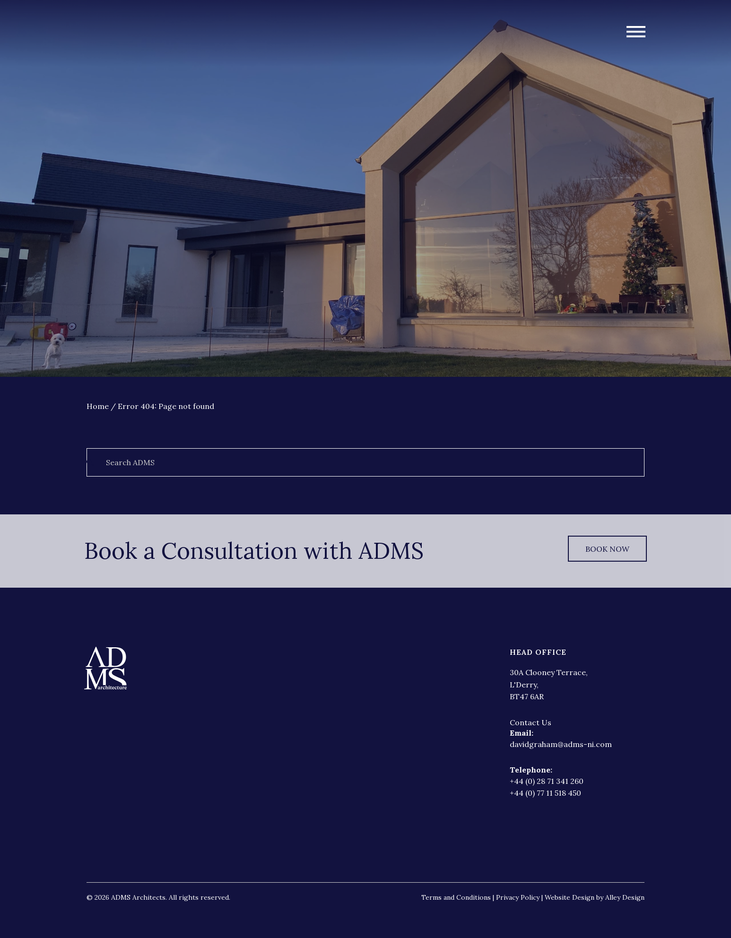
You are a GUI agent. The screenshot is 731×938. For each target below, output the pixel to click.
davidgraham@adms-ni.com (561, 744)
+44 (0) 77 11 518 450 (545, 793)
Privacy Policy (518, 897)
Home (98, 406)
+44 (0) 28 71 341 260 (546, 781)
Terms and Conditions (456, 897)
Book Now (607, 549)
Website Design (569, 897)
